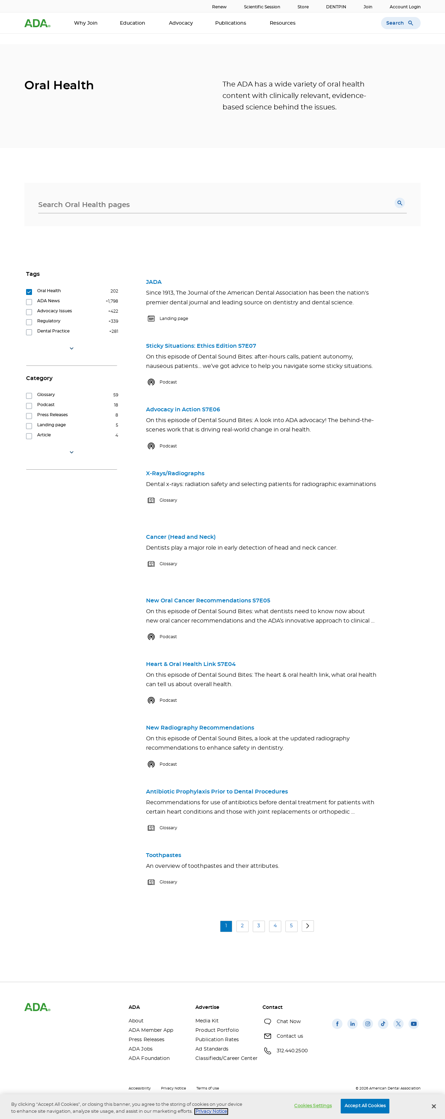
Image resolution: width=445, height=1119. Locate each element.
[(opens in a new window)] (337, 1029)
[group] (73, 292)
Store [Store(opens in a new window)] (303, 7)
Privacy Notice (173, 1088)
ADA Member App (151, 1030)
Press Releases (146, 1039)
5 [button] (291, 925)
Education (133, 23)
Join (368, 7)
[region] (222, 1106)
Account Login (405, 7)
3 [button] (258, 925)
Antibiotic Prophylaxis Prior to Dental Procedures (217, 792)
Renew (219, 7)
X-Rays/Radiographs (175, 473)
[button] (400, 203)
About (136, 1021)
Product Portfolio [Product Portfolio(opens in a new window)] (217, 1030)
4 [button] (275, 925)
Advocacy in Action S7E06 (183, 409)
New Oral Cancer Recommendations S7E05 (208, 600)
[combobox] (222, 205)
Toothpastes (163, 855)
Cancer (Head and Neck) (181, 537)
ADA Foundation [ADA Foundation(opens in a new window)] (149, 1058)
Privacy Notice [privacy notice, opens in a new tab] (211, 1111)
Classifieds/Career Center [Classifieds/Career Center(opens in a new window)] (223, 1058)
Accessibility (140, 1088)
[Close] (434, 1106)
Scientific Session (262, 7)
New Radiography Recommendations (200, 728)
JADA (154, 282)
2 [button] (242, 925)
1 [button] (226, 925)
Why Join (86, 23)
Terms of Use (207, 1088)
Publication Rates (217, 1039)
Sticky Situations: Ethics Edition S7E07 (201, 346)
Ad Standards (211, 1049)
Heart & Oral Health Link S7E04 (191, 664)
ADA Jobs (141, 1049)
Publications (231, 23)
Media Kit (207, 1021)
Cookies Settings (313, 1106)
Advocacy (181, 23)
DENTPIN (336, 7)
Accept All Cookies (365, 1106)
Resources (283, 23)
